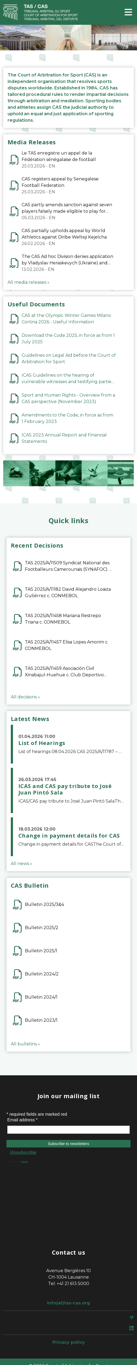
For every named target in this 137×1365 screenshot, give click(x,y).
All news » (21, 863)
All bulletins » (25, 1043)
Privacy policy (68, 1342)
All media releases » (28, 282)
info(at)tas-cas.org (68, 1303)
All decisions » (25, 696)
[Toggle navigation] (128, 13)
